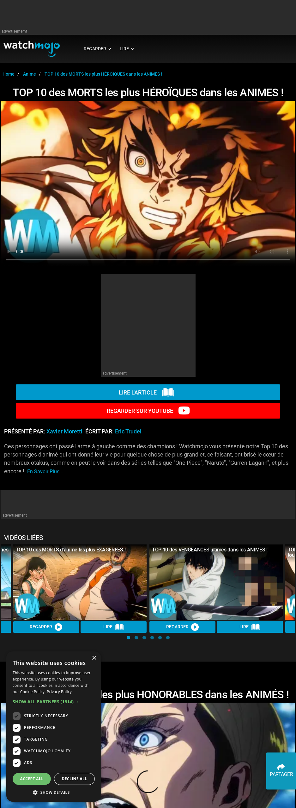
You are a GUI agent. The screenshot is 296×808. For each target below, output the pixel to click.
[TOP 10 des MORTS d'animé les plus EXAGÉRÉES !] (80, 582)
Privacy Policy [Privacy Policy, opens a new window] (59, 691)
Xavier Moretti (64, 431)
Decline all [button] (74, 778)
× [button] (94, 658)
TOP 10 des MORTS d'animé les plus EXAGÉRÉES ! (71, 550)
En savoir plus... (45, 472)
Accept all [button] (32, 778)
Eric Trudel (128, 431)
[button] (128, 637)
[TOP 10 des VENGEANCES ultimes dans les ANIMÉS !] (216, 582)
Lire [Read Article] (113, 627)
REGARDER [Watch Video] (46, 627)
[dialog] (53, 726)
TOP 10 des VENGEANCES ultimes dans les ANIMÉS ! (210, 550)
